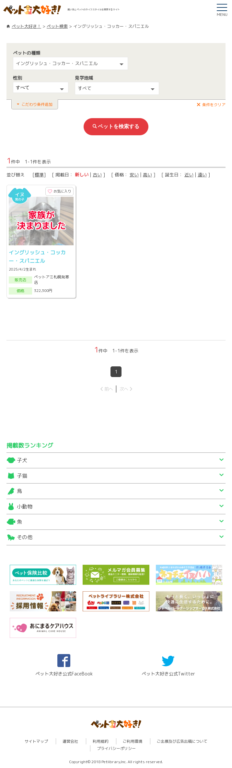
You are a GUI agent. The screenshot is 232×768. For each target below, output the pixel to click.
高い (147, 175)
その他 (24, 537)
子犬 (22, 460)
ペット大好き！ (26, 26)
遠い (202, 175)
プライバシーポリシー (116, 748)
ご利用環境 (132, 741)
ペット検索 (57, 26)
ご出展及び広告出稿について (182, 741)
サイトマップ (36, 741)
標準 (39, 175)
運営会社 (70, 741)
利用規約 (100, 741)
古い (97, 175)
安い (134, 175)
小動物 (24, 506)
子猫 (22, 475)
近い (188, 175)
